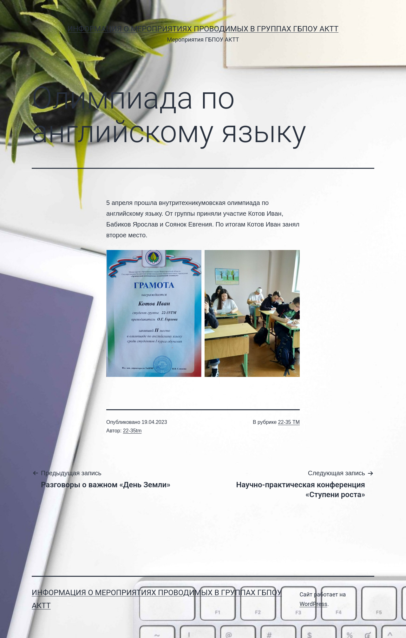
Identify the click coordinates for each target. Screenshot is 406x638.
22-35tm (132, 430)
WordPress (313, 604)
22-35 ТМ (289, 422)
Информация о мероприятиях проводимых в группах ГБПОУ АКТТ (203, 28)
